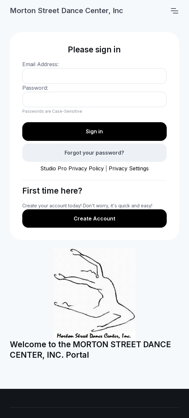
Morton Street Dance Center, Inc (66, 10)
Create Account (94, 218)
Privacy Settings (129, 168)
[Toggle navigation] (174, 11)
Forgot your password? (94, 152)
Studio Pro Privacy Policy (72, 168)
